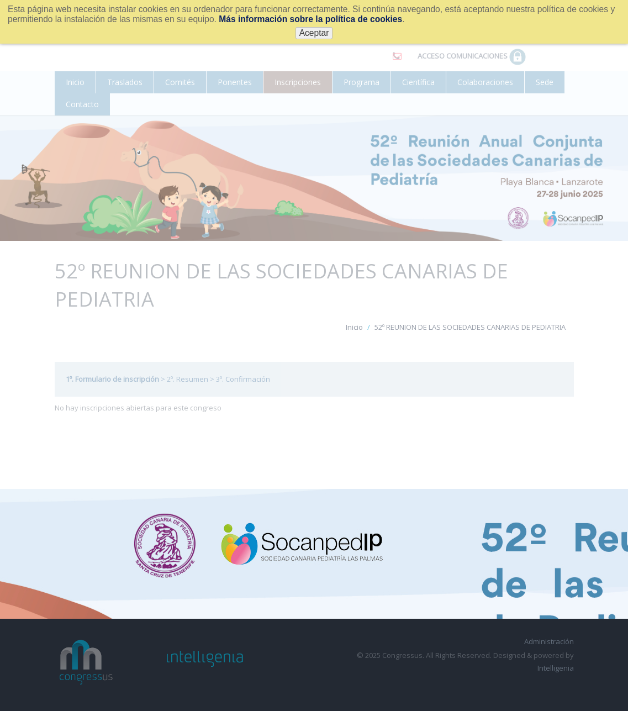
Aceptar (314, 33)
